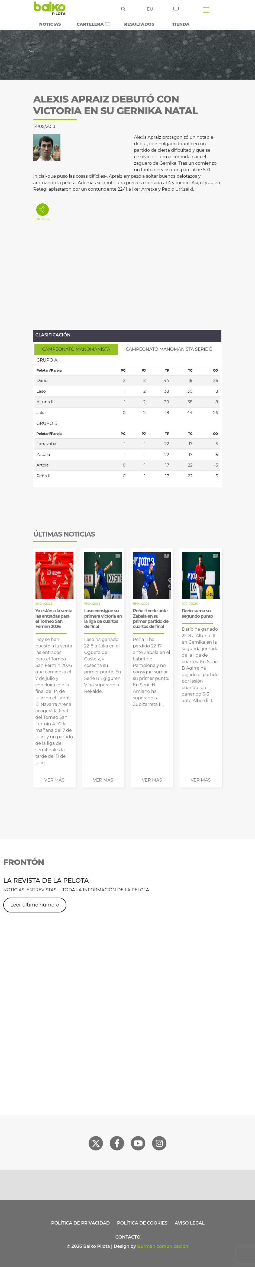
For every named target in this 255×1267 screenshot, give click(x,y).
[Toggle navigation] (206, 9)
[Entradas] (176, 8)
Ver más (54, 780)
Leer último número (34, 905)
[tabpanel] (127, 418)
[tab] (76, 349)
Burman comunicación (162, 1246)
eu (150, 9)
